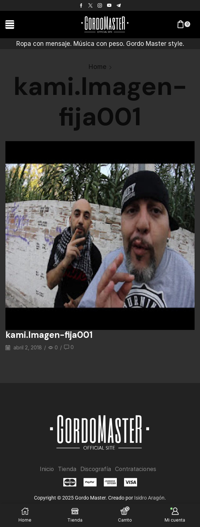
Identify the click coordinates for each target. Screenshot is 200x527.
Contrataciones (136, 468)
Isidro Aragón (149, 498)
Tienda (66, 468)
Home (97, 66)
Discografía (95, 468)
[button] (9, 24)
